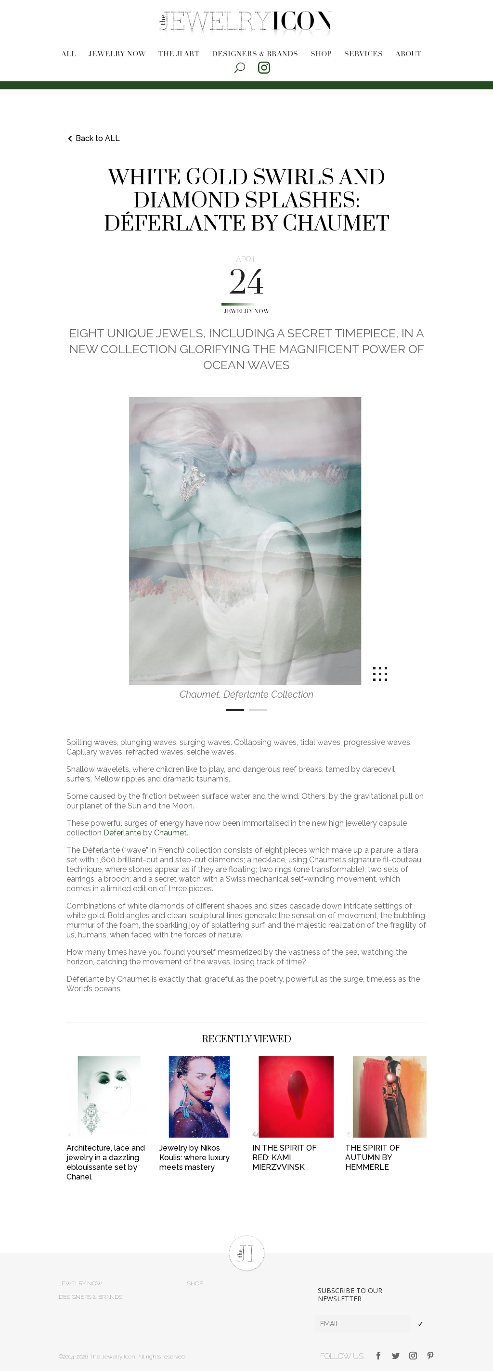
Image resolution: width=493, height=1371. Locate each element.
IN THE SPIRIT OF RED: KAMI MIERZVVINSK (284, 1157)
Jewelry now (117, 54)
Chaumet (170, 832)
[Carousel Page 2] (258, 710)
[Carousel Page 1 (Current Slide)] (235, 710)
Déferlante (122, 832)
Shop (321, 54)
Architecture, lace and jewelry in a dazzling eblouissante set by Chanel (105, 1162)
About (408, 54)
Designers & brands (255, 54)
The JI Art (178, 54)
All (68, 54)
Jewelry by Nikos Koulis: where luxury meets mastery (194, 1157)
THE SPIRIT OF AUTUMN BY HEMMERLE (372, 1157)
